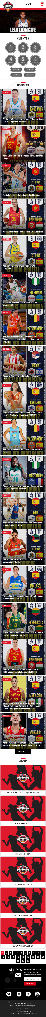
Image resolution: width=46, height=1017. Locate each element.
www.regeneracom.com (23, 1008)
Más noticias (23, 752)
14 (13, 957)
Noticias (23, 85)
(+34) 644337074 (26, 1003)
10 (37, 953)
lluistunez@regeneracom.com (23, 1006)
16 (23, 957)
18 (33, 957)
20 (43, 957)
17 (28, 957)
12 (3, 957)
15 (18, 957)
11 (42, 953)
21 (18, 961)
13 (8, 957)
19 (38, 957)
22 (23, 961)
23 (28, 961)
